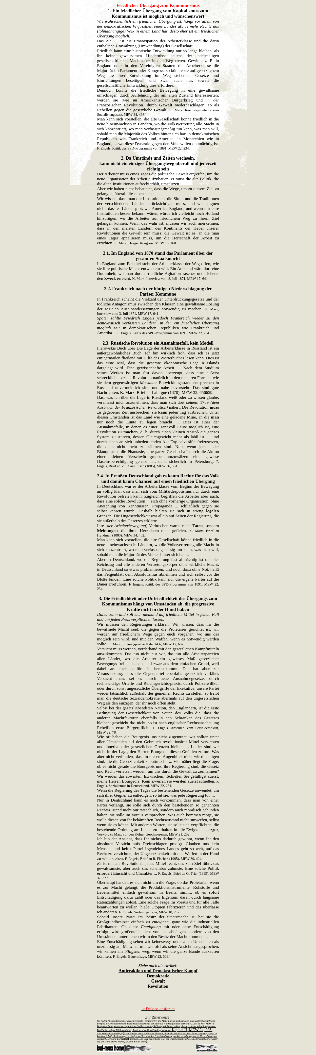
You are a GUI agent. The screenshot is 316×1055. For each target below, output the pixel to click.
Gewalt (158, 981)
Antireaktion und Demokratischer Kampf (158, 970)
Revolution (158, 986)
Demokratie (158, 975)
